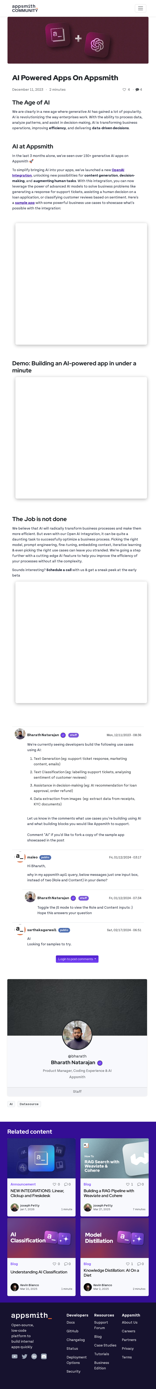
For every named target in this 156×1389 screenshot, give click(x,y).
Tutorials (101, 1354)
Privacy (128, 1349)
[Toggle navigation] (140, 8)
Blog (98, 1337)
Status (72, 1349)
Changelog (76, 1340)
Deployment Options (77, 1360)
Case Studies (105, 1345)
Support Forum (101, 1325)
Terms (127, 1357)
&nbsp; (81, 284)
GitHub (72, 1331)
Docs (71, 1322)
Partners (129, 1340)
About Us (130, 1322)
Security (73, 1371)
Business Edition (101, 1365)
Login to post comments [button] (76, 959)
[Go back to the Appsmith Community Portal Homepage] (25, 8)
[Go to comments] (137, 90)
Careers (128, 1331)
